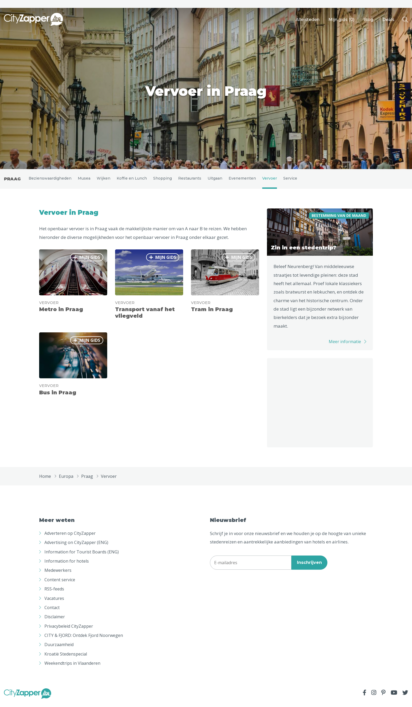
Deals (388, 19)
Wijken (103, 180)
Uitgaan (215, 180)
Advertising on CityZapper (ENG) (76, 546)
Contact (52, 611)
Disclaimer (54, 621)
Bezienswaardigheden (50, 180)
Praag (12, 180)
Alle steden (308, 19)
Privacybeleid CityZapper (68, 630)
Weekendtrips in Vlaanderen (72, 667)
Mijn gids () (341, 19)
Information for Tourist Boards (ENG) (81, 555)
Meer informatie (345, 345)
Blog (368, 19)
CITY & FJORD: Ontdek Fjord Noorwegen (83, 639)
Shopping (162, 180)
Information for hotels (66, 565)
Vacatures (54, 602)
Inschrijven (309, 566)
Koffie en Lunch (132, 180)
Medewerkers (57, 574)
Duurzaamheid (59, 648)
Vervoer (269, 180)
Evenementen (242, 180)
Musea (84, 180)
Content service (59, 583)
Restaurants (189, 180)
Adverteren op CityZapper (70, 537)
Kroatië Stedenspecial (65, 658)
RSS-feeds (54, 593)
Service (290, 180)
